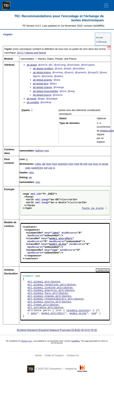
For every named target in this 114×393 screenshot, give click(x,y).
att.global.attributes (43, 282)
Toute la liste (93, 208)
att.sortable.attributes (45, 307)
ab (30, 177)
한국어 (85, 330)
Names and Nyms (31, 52)
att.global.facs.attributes (47, 293)
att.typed (31, 98)
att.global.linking (42, 72)
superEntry (37, 167)
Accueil (99, 37)
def (44, 163)
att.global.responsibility (45, 91)
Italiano (54, 330)
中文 (93, 330)
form (54, 163)
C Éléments (101, 42)
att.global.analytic (42, 79)
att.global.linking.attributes (50, 287)
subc (28, 167)
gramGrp (63, 163)
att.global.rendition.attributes (51, 284)
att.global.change (42, 87)
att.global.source (42, 94)
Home (38, 355)
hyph (77, 163)
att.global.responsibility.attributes (55, 299)
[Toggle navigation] (106, 5)
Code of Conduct (54, 355)
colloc (38, 163)
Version (24, 341)
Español (43, 330)
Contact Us (73, 355)
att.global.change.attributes (49, 296)
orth (85, 163)
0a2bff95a (75, 341)
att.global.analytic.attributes (50, 290)
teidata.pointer (78, 310)
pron (95, 163)
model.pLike (57, 244)
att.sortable (33, 102)
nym (46, 150)
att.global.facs (40, 83)
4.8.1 (30, 341)
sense (105, 163)
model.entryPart (61, 238)
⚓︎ (32, 110)
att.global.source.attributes (49, 302)
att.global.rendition (43, 68)
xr (54, 167)
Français (65, 330)
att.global (32, 64)
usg (50, 167)
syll (46, 167)
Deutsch (32, 330)
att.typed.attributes (43, 305)
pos (90, 163)
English (22, 330)
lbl (81, 163)
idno (31, 172)
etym (49, 163)
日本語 (76, 330)
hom (70, 163)
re (100, 163)
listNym (39, 150)
